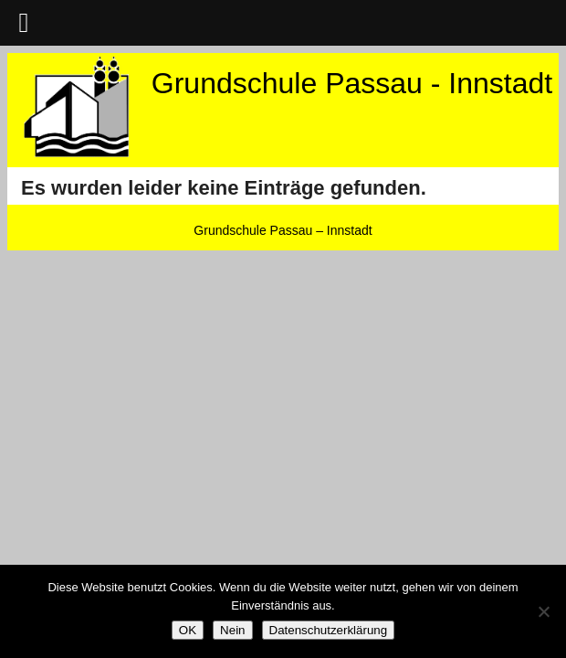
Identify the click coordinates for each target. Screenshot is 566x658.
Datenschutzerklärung (328, 630)
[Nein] (543, 611)
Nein (232, 630)
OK (187, 630)
